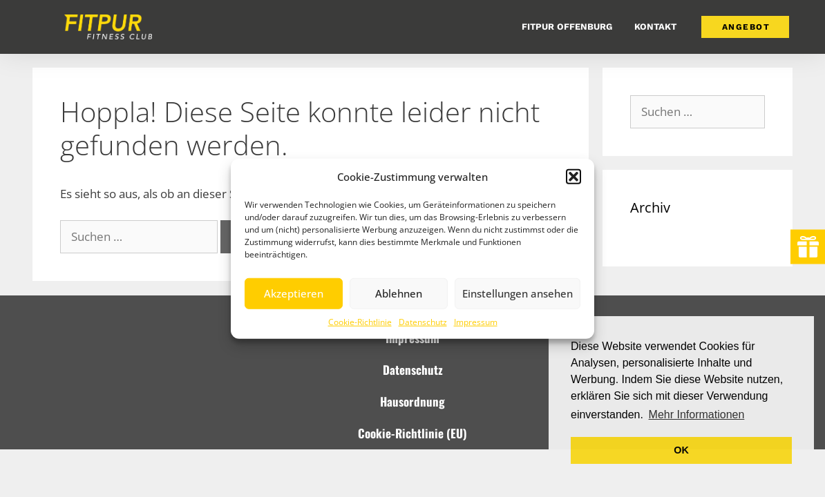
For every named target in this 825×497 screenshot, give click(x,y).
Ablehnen (398, 293)
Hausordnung (412, 401)
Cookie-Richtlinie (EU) (412, 433)
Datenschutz (423, 321)
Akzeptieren (293, 293)
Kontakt (655, 26)
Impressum (475, 321)
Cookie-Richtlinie (360, 321)
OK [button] (681, 450)
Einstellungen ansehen (517, 293)
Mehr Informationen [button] (697, 414)
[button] (573, 177)
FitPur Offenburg (567, 26)
